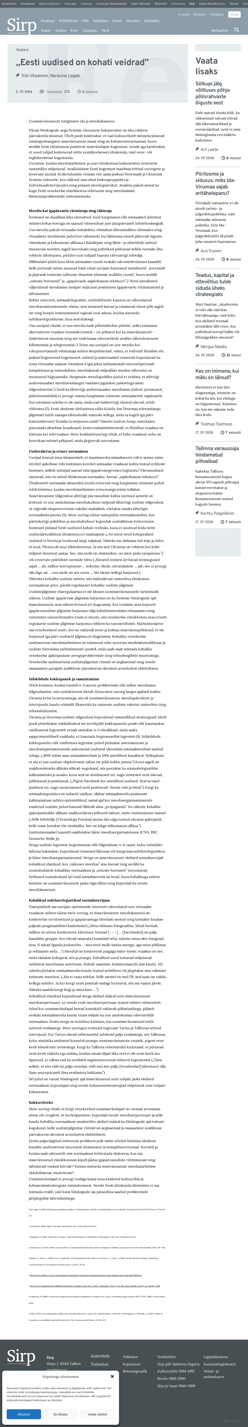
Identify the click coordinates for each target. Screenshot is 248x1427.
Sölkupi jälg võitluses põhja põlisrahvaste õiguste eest (212, 93)
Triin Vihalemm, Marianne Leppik (50, 76)
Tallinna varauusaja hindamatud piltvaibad (217, 455)
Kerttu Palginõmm (217, 514)
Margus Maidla (213, 347)
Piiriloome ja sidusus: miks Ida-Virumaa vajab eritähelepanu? (215, 184)
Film (85, 21)
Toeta (234, 14)
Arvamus (48, 21)
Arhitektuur (68, 21)
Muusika (133, 21)
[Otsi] (237, 30)
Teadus (60, 31)
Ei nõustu (61, 1414)
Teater (46, 31)
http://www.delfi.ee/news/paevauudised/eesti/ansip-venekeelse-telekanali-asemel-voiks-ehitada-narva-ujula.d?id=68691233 (86, 1275)
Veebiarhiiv (219, 31)
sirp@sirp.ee (57, 1370)
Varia (105, 31)
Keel (74, 31)
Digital (231, 1421)
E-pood (184, 14)
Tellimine (217, 14)
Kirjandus (100, 21)
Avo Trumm (210, 251)
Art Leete (209, 150)
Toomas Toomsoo (216, 424)
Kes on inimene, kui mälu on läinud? (217, 374)
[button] (112, 1376)
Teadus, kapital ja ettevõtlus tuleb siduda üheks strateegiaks (214, 285)
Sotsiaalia (151, 21)
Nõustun (24, 1414)
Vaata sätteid (97, 1414)
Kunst (117, 21)
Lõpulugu (89, 31)
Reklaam (199, 14)
